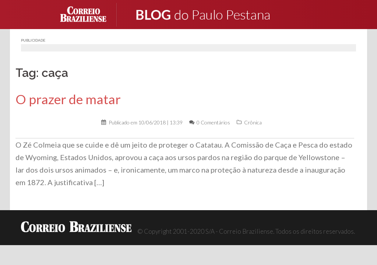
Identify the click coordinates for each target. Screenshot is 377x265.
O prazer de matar (68, 99)
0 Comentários (213, 122)
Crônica (253, 122)
